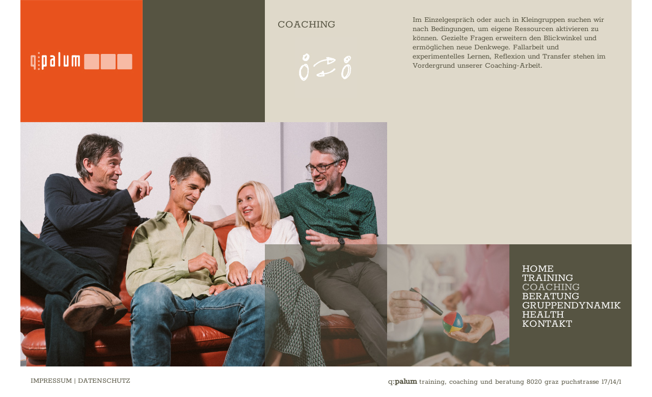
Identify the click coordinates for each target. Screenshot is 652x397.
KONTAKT (547, 324)
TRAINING (547, 278)
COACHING (551, 287)
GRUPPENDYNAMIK (571, 305)
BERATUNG (550, 296)
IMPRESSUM (51, 381)
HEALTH (543, 314)
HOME (538, 269)
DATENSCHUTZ (104, 381)
